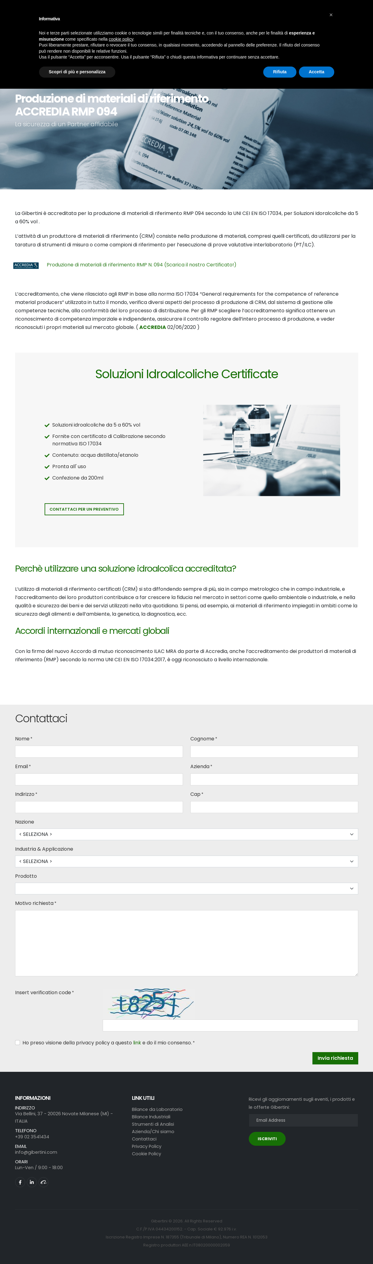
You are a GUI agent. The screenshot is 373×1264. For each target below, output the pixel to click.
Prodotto (26, 876)
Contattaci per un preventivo (84, 509)
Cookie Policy (146, 1154)
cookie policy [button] (121, 39)
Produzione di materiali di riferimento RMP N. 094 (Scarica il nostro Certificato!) (141, 264)
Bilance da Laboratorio (157, 1109)
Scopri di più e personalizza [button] (77, 71)
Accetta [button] (316, 71)
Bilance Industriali (151, 1117)
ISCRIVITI (267, 1138)
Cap (195, 794)
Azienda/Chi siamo (153, 1131)
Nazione (24, 821)
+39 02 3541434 (32, 1137)
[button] (331, 15)
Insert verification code (43, 992)
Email (21, 766)
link (137, 1042)
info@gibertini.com (36, 1152)
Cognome (202, 738)
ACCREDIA (152, 327)
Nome (22, 738)
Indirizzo (24, 794)
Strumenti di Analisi (153, 1124)
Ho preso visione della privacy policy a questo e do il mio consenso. (107, 1042)
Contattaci (144, 1139)
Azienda (199, 766)
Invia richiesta (335, 1058)
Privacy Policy (146, 1146)
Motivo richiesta (34, 903)
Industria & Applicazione (44, 849)
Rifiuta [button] (280, 71)
